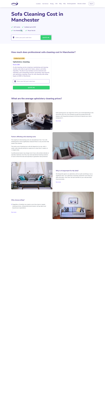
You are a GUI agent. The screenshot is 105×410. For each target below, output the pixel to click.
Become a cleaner (82, 3)
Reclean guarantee (71, 3)
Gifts (56, 3)
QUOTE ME (46, 37)
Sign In (91, 3)
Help (64, 3)
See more (58, 120)
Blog (60, 3)
